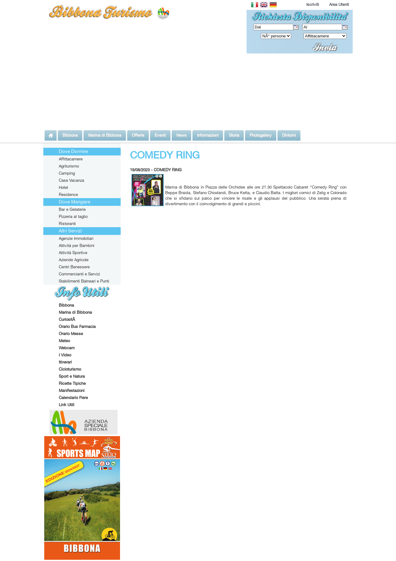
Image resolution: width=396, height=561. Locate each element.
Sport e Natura (72, 376)
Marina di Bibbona (75, 312)
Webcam (67, 347)
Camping (67, 173)
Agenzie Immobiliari (76, 238)
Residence (68, 194)
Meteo (64, 340)
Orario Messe (71, 333)
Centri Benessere (74, 266)
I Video (65, 354)
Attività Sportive (73, 252)
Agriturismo (69, 166)
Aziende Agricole (73, 259)
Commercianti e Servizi (79, 273)
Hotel (63, 187)
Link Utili (66, 404)
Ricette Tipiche (72, 383)
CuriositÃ (67, 319)
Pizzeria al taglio (73, 216)
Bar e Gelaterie (72, 209)
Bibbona (66, 305)
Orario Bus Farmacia (77, 326)
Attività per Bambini (76, 245)
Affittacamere (71, 158)
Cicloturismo (70, 369)
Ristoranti (67, 223)
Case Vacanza (71, 180)
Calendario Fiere (73, 397)
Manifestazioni (71, 390)
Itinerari (65, 361)
